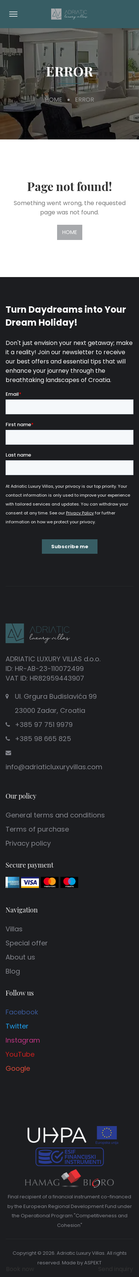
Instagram (23, 1040)
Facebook (22, 1012)
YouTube (20, 1054)
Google (18, 1068)
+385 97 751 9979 (44, 724)
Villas (14, 929)
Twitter (17, 1026)
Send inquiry (115, 1269)
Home (53, 99)
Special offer (27, 943)
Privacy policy (28, 843)
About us (20, 957)
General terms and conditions (55, 815)
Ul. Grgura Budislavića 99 (56, 705)
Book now (20, 1269)
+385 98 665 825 (43, 738)
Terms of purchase (37, 829)
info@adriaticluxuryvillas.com (54, 766)
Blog (13, 971)
